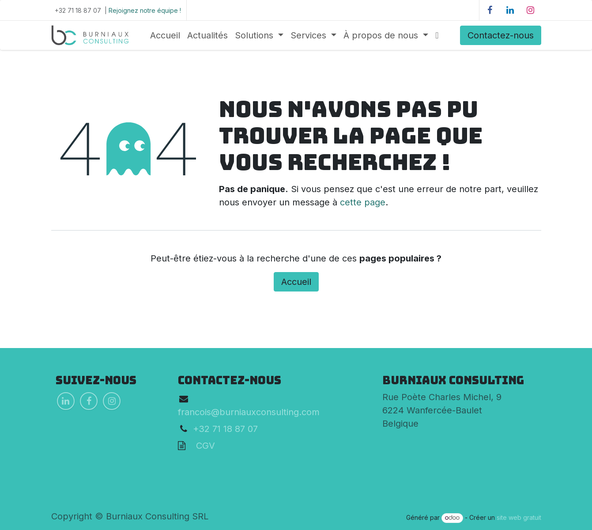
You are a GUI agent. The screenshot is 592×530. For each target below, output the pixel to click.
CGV (200, 445)
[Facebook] (490, 10)
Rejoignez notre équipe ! (145, 10)
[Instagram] (530, 10)
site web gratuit (519, 517)
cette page (362, 202)
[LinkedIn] (510, 10)
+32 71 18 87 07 (225, 429)
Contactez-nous (501, 35)
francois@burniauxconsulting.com (249, 412)
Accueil (296, 281)
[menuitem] (165, 35)
